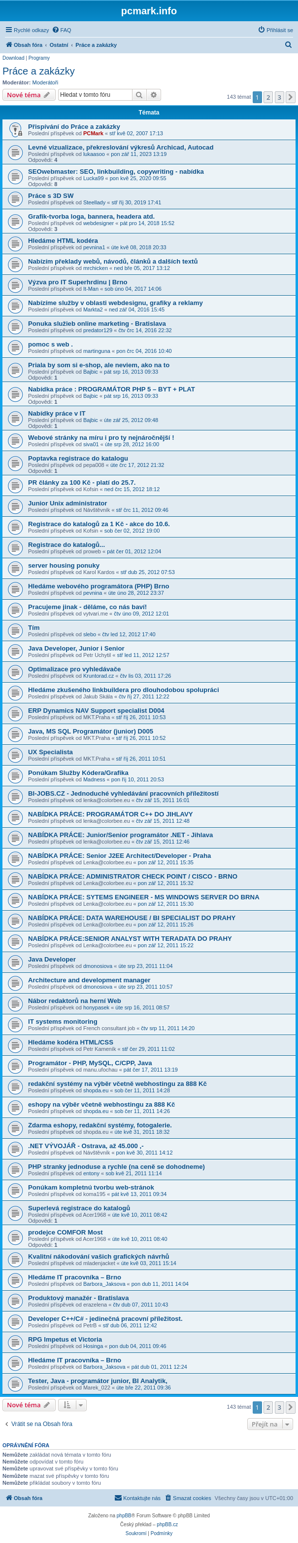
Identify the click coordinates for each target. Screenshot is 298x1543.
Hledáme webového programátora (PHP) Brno (98, 586)
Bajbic (90, 372)
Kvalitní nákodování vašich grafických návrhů (98, 1256)
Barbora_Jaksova (104, 1284)
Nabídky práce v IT (57, 413)
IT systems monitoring (63, 1021)
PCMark (93, 133)
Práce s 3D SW (50, 195)
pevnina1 (94, 247)
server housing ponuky (63, 565)
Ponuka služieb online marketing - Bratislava (97, 323)
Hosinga (93, 1346)
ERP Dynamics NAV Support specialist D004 (96, 710)
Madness (94, 779)
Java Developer (52, 959)
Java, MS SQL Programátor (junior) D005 (90, 731)
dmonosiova (97, 966)
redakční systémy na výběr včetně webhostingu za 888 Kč (117, 1083)
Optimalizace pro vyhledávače (74, 669)
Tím (33, 627)
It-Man (91, 289)
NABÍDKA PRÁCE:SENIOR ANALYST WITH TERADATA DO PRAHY (130, 938)
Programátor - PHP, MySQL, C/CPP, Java (90, 1063)
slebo (89, 634)
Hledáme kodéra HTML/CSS (70, 1042)
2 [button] (268, 97)
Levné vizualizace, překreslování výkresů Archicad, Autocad (121, 147)
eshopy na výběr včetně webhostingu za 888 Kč (101, 1104)
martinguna (96, 351)
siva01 (91, 444)
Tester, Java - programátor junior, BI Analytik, (97, 1381)
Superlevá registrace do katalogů (79, 1208)
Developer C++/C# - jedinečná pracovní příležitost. (105, 1318)
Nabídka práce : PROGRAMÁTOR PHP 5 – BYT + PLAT (111, 389)
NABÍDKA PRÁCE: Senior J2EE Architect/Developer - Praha (119, 855)
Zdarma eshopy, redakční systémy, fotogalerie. (100, 1125)
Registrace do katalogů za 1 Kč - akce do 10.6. (99, 524)
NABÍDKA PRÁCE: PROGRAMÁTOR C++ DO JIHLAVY (110, 814)
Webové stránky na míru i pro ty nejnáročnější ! (101, 437)
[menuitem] (61, 30)
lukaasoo (94, 154)
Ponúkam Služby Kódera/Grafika (78, 772)
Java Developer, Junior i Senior (76, 648)
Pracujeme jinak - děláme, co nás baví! (87, 607)
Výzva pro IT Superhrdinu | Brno (78, 282)
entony (91, 1173)
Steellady (94, 202)
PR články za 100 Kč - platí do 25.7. (81, 482)
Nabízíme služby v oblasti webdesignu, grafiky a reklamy (115, 303)
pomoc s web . (50, 344)
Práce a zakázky (38, 71)
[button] (291, 97)
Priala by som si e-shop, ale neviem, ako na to (98, 365)
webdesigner (98, 223)
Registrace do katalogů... (66, 544)
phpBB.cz (167, 1524)
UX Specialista (50, 752)
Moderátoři (46, 82)
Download (13, 58)
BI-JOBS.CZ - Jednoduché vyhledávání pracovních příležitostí (123, 793)
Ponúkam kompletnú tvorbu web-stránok (91, 1187)
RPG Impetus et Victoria (65, 1339)
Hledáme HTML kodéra (63, 240)
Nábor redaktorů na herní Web (74, 1000)
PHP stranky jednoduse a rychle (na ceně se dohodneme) (116, 1166)
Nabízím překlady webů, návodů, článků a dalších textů (113, 261)
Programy (39, 58)
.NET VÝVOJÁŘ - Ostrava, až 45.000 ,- (86, 1146)
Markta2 (93, 309)
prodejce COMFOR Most (65, 1232)
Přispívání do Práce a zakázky (74, 126)
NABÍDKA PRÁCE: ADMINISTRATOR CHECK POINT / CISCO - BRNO (132, 876)
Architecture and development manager (89, 980)
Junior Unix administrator (67, 503)
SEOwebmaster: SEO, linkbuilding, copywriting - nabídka (116, 171)
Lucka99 (93, 178)
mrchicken (95, 268)
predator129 (97, 330)
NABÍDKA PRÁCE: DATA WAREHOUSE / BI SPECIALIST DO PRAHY (131, 918)
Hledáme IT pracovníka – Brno (74, 1277)
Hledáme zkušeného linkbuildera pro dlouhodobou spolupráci (123, 690)
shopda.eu (95, 1090)
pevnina (92, 593)
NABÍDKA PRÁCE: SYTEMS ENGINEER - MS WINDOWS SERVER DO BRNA (144, 897)
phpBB (124, 1515)
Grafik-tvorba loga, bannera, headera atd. (91, 216)
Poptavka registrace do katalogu (78, 458)
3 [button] (279, 97)
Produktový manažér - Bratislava (78, 1298)
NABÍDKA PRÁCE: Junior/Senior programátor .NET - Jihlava (120, 835)
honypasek (96, 1007)
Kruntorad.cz (98, 676)
